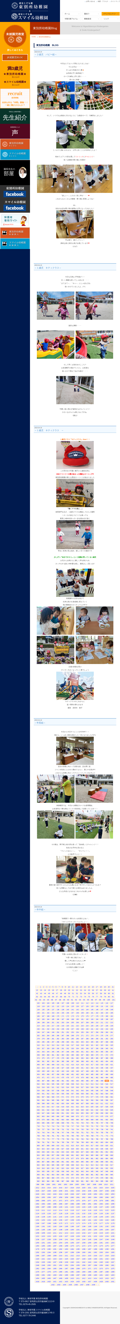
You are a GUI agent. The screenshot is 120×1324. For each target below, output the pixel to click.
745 (53, 1132)
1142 (60, 1217)
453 (111, 1071)
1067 (112, 1197)
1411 (78, 1278)
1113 (55, 1210)
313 (53, 1045)
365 (72, 1055)
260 (107, 1032)
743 (43, 1132)
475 (62, 1077)
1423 (66, 1282)
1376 (37, 1272)
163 (102, 1013)
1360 (107, 1265)
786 (97, 1139)
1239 (55, 1239)
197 (111, 1019)
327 (43, 1048)
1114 (60, 1210)
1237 (43, 1239)
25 (49, 990)
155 (62, 1013)
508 (67, 1084)
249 (53, 1032)
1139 (43, 1217)
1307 (43, 1256)
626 (97, 1107)
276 (107, 1035)
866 (97, 1155)
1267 (55, 1246)
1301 (89, 1252)
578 (97, 1097)
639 (82, 1110)
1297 (66, 1252)
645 (111, 1110)
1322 (49, 1259)
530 (97, 1087)
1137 (112, 1213)
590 (77, 1100)
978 (97, 1178)
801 (92, 1142)
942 (77, 1171)
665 (53, 1116)
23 (41, 990)
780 (67, 1139)
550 (38, 1094)
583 (43, 1100)
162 (97, 1013)
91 (72, 1000)
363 (62, 1055)
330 (57, 1048)
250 (57, 1032)
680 (48, 1120)
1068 (37, 1201)
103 (43, 1003)
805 (111, 1142)
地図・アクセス (103, 1)
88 (60, 1000)
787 (102, 1139)
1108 (107, 1207)
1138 (37, 1217)
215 (43, 1026)
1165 (112, 1220)
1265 (43, 1246)
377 (53, 1058)
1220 (107, 1233)
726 (38, 1129)
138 (57, 1010)
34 (85, 990)
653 (72, 1113)
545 (92, 1091)
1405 (43, 1278)
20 (109, 987)
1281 (55, 1249)
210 (97, 1022)
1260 (95, 1243)
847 (82, 1152)
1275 (101, 1246)
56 (93, 993)
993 (92, 1181)
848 (87, 1152)
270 (77, 1035)
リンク (111, 19)
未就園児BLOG (15, 57)
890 (57, 1162)
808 (48, 1146)
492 (67, 1081)
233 (53, 1029)
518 (38, 1087)
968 (48, 1178)
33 (81, 990)
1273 (89, 1246)
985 (53, 1181)
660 (107, 1113)
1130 (72, 1213)
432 (87, 1068)
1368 (72, 1268)
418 (97, 1065)
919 (43, 1168)
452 (107, 1071)
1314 (84, 1256)
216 (48, 1026)
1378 (49, 1272)
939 (62, 1171)
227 (102, 1026)
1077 (89, 1201)
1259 (89, 1243)
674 (97, 1116)
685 (72, 1120)
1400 (95, 1275)
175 (82, 1016)
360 (48, 1055)
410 (57, 1065)
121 (53, 1006)
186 (57, 1019)
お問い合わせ (90, 1)
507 (62, 1084)
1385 (89, 1272)
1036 (95, 1191)
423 (43, 1068)
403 (102, 1061)
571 (62, 1097)
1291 (112, 1249)
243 (102, 1029)
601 (53, 1103)
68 (61, 997)
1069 (43, 1201)
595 (102, 1100)
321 (92, 1045)
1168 (49, 1223)
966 (38, 1178)
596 (107, 1100)
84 (44, 1000)
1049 (89, 1194)
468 (107, 1074)
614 (38, 1107)
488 (48, 1081)
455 (43, 1074)
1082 (37, 1204)
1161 (89, 1220)
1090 (84, 1204)
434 (97, 1068)
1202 (84, 1230)
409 (53, 1065)
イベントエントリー (111, 14)
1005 (77, 1184)
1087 (66, 1204)
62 (37, 997)
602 (57, 1103)
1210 (49, 1233)
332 (67, 1048)
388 (107, 1058)
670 (77, 1116)
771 (102, 1136)
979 (102, 1178)
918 (38, 1168)
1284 (72, 1249)
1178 (107, 1223)
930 (97, 1168)
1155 (55, 1220)
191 (82, 1019)
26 (53, 990)
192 (87, 1019)
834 (97, 1149)
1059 (66, 1197)
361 (53, 1055)
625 (92, 1107)
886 (38, 1162)
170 (57, 1016)
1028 (49, 1191)
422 (38, 1068)
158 (77, 1013)
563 (102, 1094)
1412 (84, 1278)
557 (72, 1094)
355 (102, 1052)
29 (65, 990)
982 (38, 1181)
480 (87, 1077)
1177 (101, 1223)
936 (48, 1171)
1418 (37, 1282)
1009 (100, 1184)
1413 (89, 1278)
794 (57, 1142)
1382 (72, 1272)
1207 (112, 1230)
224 (87, 1026)
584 (48, 1100)
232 (48, 1029)
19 (105, 987)
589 (72, 1100)
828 (67, 1149)
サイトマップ (115, 1)
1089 (78, 1204)
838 (38, 1152)
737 (92, 1129)
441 (53, 1071)
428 (67, 1068)
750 (77, 1132)
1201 (78, 1230)
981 (111, 1178)
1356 (84, 1265)
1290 (107, 1249)
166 (38, 1016)
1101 (66, 1207)
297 (53, 1042)
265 (53, 1035)
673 (92, 1116)
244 (107, 1029)
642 (97, 1110)
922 (57, 1168)
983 (43, 1181)
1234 (107, 1236)
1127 (55, 1213)
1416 (107, 1278)
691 (102, 1120)
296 (48, 1042)
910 (77, 1165)
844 (67, 1152)
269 (72, 1035)
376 (48, 1058)
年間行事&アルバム (71, 19)
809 (53, 1146)
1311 (66, 1256)
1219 (101, 1233)
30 (69, 990)
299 (62, 1042)
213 (111, 1022)
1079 (101, 1201)
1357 (89, 1265)
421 (111, 1065)
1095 (112, 1204)
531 (102, 1087)
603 (62, 1103)
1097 (43, 1207)
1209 (43, 1233)
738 (97, 1129)
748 (67, 1132)
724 (107, 1126)
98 (100, 1000)
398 (77, 1061)
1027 (43, 1191)
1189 (89, 1226)
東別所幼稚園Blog (44, 37)
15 (89, 987)
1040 (37, 1194)
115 (102, 1003)
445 (72, 1071)
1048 (84, 1194)
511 (82, 1084)
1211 (55, 1233)
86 (52, 1000)
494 (77, 1081)
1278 (37, 1249)
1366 (60, 1268)
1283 (66, 1249)
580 (107, 1097)
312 (48, 1045)
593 (92, 1100)
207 (82, 1022)
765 (72, 1136)
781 (72, 1139)
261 (111, 1032)
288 (87, 1039)
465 (92, 1074)
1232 (95, 1236)
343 (43, 1052)
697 (53, 1123)
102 (38, 1003)
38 (101, 990)
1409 (66, 1278)
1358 (95, 1265)
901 (111, 1162)
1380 (60, 1272)
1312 (72, 1256)
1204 (95, 1230)
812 (67, 1146)
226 (97, 1026)
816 (87, 1146)
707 (102, 1123)
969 (53, 1178)
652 (67, 1113)
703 (82, 1123)
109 (72, 1003)
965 (111, 1175)
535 (43, 1091)
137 (53, 1010)
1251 (43, 1243)
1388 (107, 1272)
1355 (78, 1265)
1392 (49, 1275)
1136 (107, 1213)
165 (111, 1013)
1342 (84, 1262)
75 (89, 997)
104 (48, 1003)
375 (43, 1058)
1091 (89, 1204)
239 (82, 1029)
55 (89, 993)
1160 (84, 1220)
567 (43, 1097)
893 (72, 1162)
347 (62, 1052)
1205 (101, 1230)
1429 (101, 1282)
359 (43, 1055)
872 (48, 1158)
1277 (112, 1246)
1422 (60, 1282)
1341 (78, 1262)
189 (72, 1019)
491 (62, 1081)
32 (77, 990)
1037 (101, 1191)
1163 (101, 1220)
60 (109, 993)
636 (67, 1110)
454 (38, 1074)
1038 (107, 1191)
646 (38, 1113)
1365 (55, 1268)
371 (102, 1055)
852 (107, 1152)
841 (53, 1152)
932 (107, 1168)
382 (77, 1058)
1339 (66, 1262)
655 (82, 1113)
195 (102, 1019)
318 (77, 1045)
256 (87, 1032)
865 (92, 1155)
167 (43, 1016)
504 (48, 1084)
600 (48, 1103)
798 (77, 1142)
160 (87, 1013)
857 (53, 1155)
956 (67, 1175)
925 (72, 1168)
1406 (49, 1278)
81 (113, 997)
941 (72, 1171)
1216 (84, 1233)
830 (77, 1149)
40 (109, 990)
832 (87, 1149)
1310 (60, 1256)
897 (92, 1162)
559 (82, 1094)
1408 (60, 1278)
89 (64, 1000)
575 (82, 1097)
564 (107, 1094)
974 (77, 1178)
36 (93, 990)
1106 (95, 1207)
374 (38, 1058)
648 (48, 1113)
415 (82, 1065)
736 (87, 1129)
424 (48, 1068)
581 (111, 1097)
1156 (60, 1220)
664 (48, 1116)
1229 (78, 1236)
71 (73, 997)
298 (57, 1042)
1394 (60, 1275)
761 (53, 1136)
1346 (107, 1262)
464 (87, 1074)
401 (92, 1061)
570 (57, 1097)
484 (107, 1077)
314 (57, 1045)
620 (67, 1107)
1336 (49, 1262)
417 (92, 1065)
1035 (89, 1191)
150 (38, 1013)
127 (82, 1006)
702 (77, 1123)
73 (81, 997)
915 (102, 1165)
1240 (60, 1239)
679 (43, 1120)
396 (67, 1061)
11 (73, 987)
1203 (89, 1230)
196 (107, 1019)
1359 (101, 1265)
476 (67, 1077)
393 (53, 1061)
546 (97, 1091)
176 (87, 1016)
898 (97, 1162)
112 (87, 1003)
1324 (60, 1259)
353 (92, 1052)
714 (57, 1126)
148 (107, 1010)
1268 (60, 1246)
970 (57, 1178)
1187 (78, 1226)
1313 (78, 1256)
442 (57, 1071)
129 (92, 1006)
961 (92, 1175)
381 (72, 1058)
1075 (78, 1201)
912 (87, 1165)
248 (48, 1032)
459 (62, 1074)
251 (62, 1032)
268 (67, 1035)
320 (87, 1045)
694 (38, 1123)
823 (43, 1149)
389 (111, 1058)
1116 (72, 1210)
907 (62, 1165)
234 (57, 1029)
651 (62, 1113)
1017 (66, 1188)
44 (45, 993)
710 (38, 1126)
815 (82, 1146)
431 (82, 1068)
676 (107, 1116)
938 (57, 1171)
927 (82, 1168)
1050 (95, 1194)
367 (82, 1055)
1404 (37, 1278)
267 (62, 1035)
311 (43, 1045)
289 (92, 1039)
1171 (66, 1223)
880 (87, 1158)
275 (102, 1035)
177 (92, 1016)
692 (107, 1120)
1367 (66, 1268)
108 (67, 1003)
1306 (37, 1256)
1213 (66, 1233)
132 (107, 1006)
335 (82, 1048)
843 (62, 1152)
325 (111, 1045)
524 (67, 1087)
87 (56, 1000)
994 (97, 1181)
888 (48, 1162)
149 (111, 1010)
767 (82, 1136)
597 (111, 1100)
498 (97, 1081)
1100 (60, 1207)
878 (77, 1158)
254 (77, 1032)
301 (72, 1042)
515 (102, 1084)
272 (87, 1035)
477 (72, 1077)
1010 (106, 1184)
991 (82, 1181)
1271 (78, 1246)
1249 (112, 1239)
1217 (89, 1233)
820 (107, 1146)
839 (43, 1152)
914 (97, 1165)
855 (43, 1155)
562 (97, 1094)
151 (43, 1013)
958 (77, 1175)
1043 (55, 1194)
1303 (101, 1252)
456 (48, 1074)
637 (72, 1110)
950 (38, 1175)
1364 (49, 1268)
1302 (95, 1252)
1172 (72, 1223)
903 (43, 1165)
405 (111, 1061)
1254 (60, 1243)
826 (57, 1149)
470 (38, 1077)
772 (107, 1136)
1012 (37, 1188)
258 (97, 1032)
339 (102, 1048)
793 (53, 1142)
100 (108, 1000)
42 (37, 993)
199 (43, 1022)
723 (102, 1126)
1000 (48, 1184)
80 (109, 997)
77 (97, 997)
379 (62, 1058)
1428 (95, 1282)
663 (43, 1116)
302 (77, 1042)
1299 (78, 1252)
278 (38, 1039)
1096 (37, 1207)
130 (97, 1006)
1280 (49, 1249)
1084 (49, 1204)
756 (107, 1132)
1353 (66, 1265)
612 (107, 1103)
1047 (78, 1194)
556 (67, 1094)
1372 (95, 1268)
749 (72, 1132)
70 (69, 997)
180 (107, 1016)
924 (67, 1168)
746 (57, 1132)
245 (111, 1029)
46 (53, 993)
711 (43, 1126)
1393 (55, 1275)
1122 (107, 1210)
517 (111, 1084)
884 (107, 1158)
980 (107, 1178)
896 (87, 1162)
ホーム (71, 14)
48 (61, 993)
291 (102, 1039)
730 (57, 1129)
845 (72, 1152)
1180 (37, 1226)
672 (87, 1116)
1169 (55, 1223)
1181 (43, 1226)
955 (62, 1175)
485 (111, 1077)
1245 (89, 1239)
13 (81, 987)
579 (102, 1097)
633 (53, 1110)
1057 (55, 1197)
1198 (60, 1230)
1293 (43, 1252)
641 (92, 1110)
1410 (72, 1278)
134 (38, 1010)
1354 (72, 1265)
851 (102, 1152)
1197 (55, 1230)
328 (48, 1048)
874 (57, 1158)
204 (67, 1022)
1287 (89, 1249)
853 (111, 1152)
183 (43, 1019)
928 (87, 1168)
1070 (49, 1201)
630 (38, 1110)
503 (43, 1084)
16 (93, 987)
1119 (89, 1210)
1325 (66, 1259)
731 (62, 1129)
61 (113, 993)
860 (67, 1155)
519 (43, 1087)
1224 (49, 1236)
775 (43, 1139)
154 (57, 1013)
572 (67, 1097)
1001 (54, 1184)
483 (102, 1077)
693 (111, 1120)
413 (72, 1065)
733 (72, 1129)
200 (48, 1022)
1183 (55, 1226)
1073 (66, 1201)
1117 (78, 1210)
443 (62, 1071)
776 (48, 1139)
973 (72, 1178)
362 (57, 1055)
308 (107, 1042)
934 (38, 1171)
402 (97, 1061)
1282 (60, 1249)
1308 (49, 1256)
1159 (78, 1220)
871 (43, 1158)
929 (92, 1168)
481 (92, 1077)
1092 (95, 1204)
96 (92, 1000)
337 (92, 1048)
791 (43, 1142)
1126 (49, 1213)
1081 (112, 1201)
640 (87, 1110)
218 (57, 1026)
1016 (60, 1188)
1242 (72, 1239)
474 (57, 1077)
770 (97, 1136)
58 (101, 993)
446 (77, 1071)
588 (67, 1100)
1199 (66, 1230)
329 (53, 1048)
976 (87, 1178)
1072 (60, 1201)
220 (67, 1026)
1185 (66, 1226)
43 (41, 993)
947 (102, 1171)
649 (53, 1113)
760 (48, 1136)
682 (57, 1120)
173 (72, 1016)
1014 (49, 1188)
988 (67, 1181)
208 (87, 1022)
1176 (95, 1223)
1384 (84, 1272)
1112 (49, 1210)
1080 (107, 1201)
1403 (112, 1275)
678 (38, 1120)
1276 (107, 1246)
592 (87, 1100)
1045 (66, 1194)
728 (48, 1129)
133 (111, 1006)
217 (53, 1026)
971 (62, 1178)
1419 (43, 1282)
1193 (112, 1226)
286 (77, 1039)
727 (43, 1129)
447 (82, 1071)
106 (57, 1003)
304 (87, 1042)
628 (107, 1107)
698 (57, 1123)
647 (43, 1113)
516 (107, 1084)
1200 (72, 1230)
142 (77, 1010)
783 (82, 1139)
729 (53, 1129)
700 (67, 1123)
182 (38, 1019)
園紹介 (91, 14)
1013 (43, 1188)
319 (82, 1045)
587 (62, 1100)
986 (57, 1181)
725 (111, 1126)
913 (92, 1165)
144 (87, 1010)
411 (62, 1065)
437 (111, 1068)
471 (43, 1077)
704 (87, 1123)
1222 (37, 1236)
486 (38, 1081)
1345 (101, 1262)
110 (77, 1003)
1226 (60, 1236)
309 (111, 1042)
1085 (55, 1204)
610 (97, 1103)
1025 (112, 1188)
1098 (49, 1207)
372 (107, 1055)
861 (72, 1155)
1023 (101, 1188)
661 (111, 1113)
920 (48, 1168)
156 (67, 1013)
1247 (101, 1239)
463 (82, 1074)
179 (102, 1016)
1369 (78, 1268)
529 (92, 1087)
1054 (37, 1197)
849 (92, 1152)
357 (111, 1052)
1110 (37, 1210)
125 (72, 1006)
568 (48, 1097)
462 (77, 1074)
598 (38, 1103)
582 (38, 1100)
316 (67, 1045)
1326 (72, 1259)
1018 (72, 1188)
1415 (101, 1278)
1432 (53, 1285)
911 (82, 1165)
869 (111, 1155)
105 (53, 1003)
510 (77, 1084)
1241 (66, 1239)
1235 (112, 1236)
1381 (66, 1272)
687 (82, 1120)
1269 (66, 1246)
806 (38, 1146)
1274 (95, 1246)
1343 (89, 1262)
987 (62, 1181)
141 (72, 1010)
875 (62, 1158)
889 (53, 1162)
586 (57, 1100)
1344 (95, 1262)
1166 (37, 1223)
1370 (84, 1268)
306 (97, 1042)
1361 (112, 1265)
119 (43, 1006)
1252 (49, 1243)
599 (43, 1103)
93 (80, 1000)
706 (97, 1123)
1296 (60, 1252)
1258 (84, 1243)
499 (102, 1081)
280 (48, 1039)
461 (72, 1074)
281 (53, 1039)
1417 (112, 1278)
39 (105, 990)
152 (48, 1013)
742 (38, 1132)
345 (53, 1052)
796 (67, 1142)
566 (38, 1097)
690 (97, 1120)
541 (72, 1091)
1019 (78, 1188)
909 (72, 1165)
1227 (66, 1236)
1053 (112, 1194)
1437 (82, 1285)
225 (92, 1026)
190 (77, 1019)
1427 (89, 1282)
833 (92, 1149)
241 (92, 1029)
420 (107, 1065)
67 (57, 997)
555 (62, 1094)
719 (82, 1126)
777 (53, 1139)
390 (38, 1061)
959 (82, 1175)
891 (62, 1162)
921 (53, 1168)
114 (97, 1003)
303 (82, 1042)
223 (82, 1026)
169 (53, 1016)
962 (97, 1175)
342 (38, 1052)
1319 (112, 1256)
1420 (49, 1282)
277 (111, 1035)
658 (97, 1113)
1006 (83, 1184)
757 (111, 1132)
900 (107, 1162)
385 (92, 1058)
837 (111, 1149)
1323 (55, 1259)
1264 (37, 1246)
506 (57, 1084)
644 (107, 1110)
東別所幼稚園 (60, 11)
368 (87, 1055)
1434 (64, 1285)
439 (43, 1071)
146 (97, 1010)
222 (77, 1026)
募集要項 (91, 19)
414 (77, 1065)
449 (92, 1071)
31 (73, 990)
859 (62, 1155)
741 (111, 1129)
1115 (66, 1210)
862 (77, 1155)
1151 (112, 1217)
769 (92, 1136)
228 (107, 1026)
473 (53, 1077)
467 (102, 1074)
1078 (95, 1201)
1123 (112, 1210)
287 (82, 1039)
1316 (95, 1256)
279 (43, 1039)
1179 (112, 1223)
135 (43, 1010)
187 (62, 1019)
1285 (78, 1249)
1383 (78, 1272)
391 (43, 1061)
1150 (107, 1217)
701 (72, 1123)
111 (82, 1003)
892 (67, 1162)
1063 (89, 1197)
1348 (37, 1265)
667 (62, 1116)
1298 (72, 1252)
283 (62, 1039)
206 (77, 1022)
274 (97, 1035)
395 (62, 1061)
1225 (55, 1236)
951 (43, 1175)
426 (57, 1068)
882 (97, 1158)
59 (105, 993)
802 (97, 1142)
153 (53, 1013)
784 (87, 1139)
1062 (84, 1197)
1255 (66, 1243)
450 (97, 1071)
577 (92, 1097)
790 (38, 1142)
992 (87, 1181)
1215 (78, 1233)
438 (38, 1071)
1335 (43, 1262)
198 (38, 1022)
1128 (60, 1213)
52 (77, 993)
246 (38, 1032)
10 (69, 987)
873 (53, 1158)
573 (72, 1097)
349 (72, 1052)
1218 (95, 1233)
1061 (78, 1197)
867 (102, 1155)
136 (48, 1010)
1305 (112, 1252)
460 (67, 1074)
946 (97, 1171)
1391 (43, 1275)
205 (72, 1022)
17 (97, 987)
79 (105, 997)
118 (38, 1006)
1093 (101, 1204)
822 (38, 1149)
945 (92, 1171)
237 (72, 1029)
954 (57, 1175)
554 (57, 1094)
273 (92, 1035)
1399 (89, 1275)
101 (113, 1000)
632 (48, 1110)
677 (111, 1116)
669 (72, 1116)
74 (85, 997)
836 (107, 1149)
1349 (43, 1265)
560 (87, 1094)
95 (88, 1000)
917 (111, 1165)
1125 (43, 1213)
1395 (66, 1275)
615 (43, 1107)
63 (41, 997)
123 (62, 1006)
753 (92, 1132)
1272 (84, 1246)
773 (111, 1136)
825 (53, 1149)
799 (82, 1142)
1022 (95, 1188)
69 (65, 997)
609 (92, 1103)
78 (101, 997)
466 (97, 1074)
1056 (49, 1197)
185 (53, 1019)
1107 (101, 1207)
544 (87, 1091)
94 (84, 1000)
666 (57, 1116)
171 (62, 1016)
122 (57, 1006)
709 (111, 1123)
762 (57, 1136)
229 (111, 1026)
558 (77, 1094)
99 (104, 1000)
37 (97, 990)
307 (102, 1042)
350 (77, 1052)
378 (57, 1058)
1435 (70, 1285)
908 (67, 1165)
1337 (55, 1262)
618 (57, 1107)
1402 (107, 1275)
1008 (94, 1184)
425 (53, 1068)
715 (62, 1126)
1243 (78, 1239)
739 (102, 1129)
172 (67, 1016)
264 (48, 1035)
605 (72, 1103)
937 (53, 1171)
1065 (101, 1197)
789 (111, 1139)
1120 (95, 1210)
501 (111, 1081)
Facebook (15, 192)
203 (62, 1022)
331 (62, 1048)
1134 (95, 1213)
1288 (95, 1249)
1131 (78, 1213)
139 (62, 1010)
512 (87, 1084)
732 (67, 1129)
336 (87, 1048)
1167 (43, 1223)
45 (49, 993)
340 (107, 1048)
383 (82, 1058)
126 (77, 1006)
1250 (37, 1243)
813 (72, 1146)
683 (62, 1120)
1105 (89, 1207)
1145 (78, 1217)
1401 (101, 1275)
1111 (43, 1210)
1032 (72, 1191)
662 (38, 1116)
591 (82, 1100)
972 (67, 1178)
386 (97, 1058)
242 (97, 1029)
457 (53, 1074)
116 (107, 1003)
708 (107, 1123)
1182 (49, 1226)
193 (92, 1019)
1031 (66, 1191)
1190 (95, 1226)
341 (111, 1048)
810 (57, 1146)
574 (77, 1097)
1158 (72, 1220)
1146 (84, 1217)
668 (67, 1116)
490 (57, 1081)
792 (48, 1142)
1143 (66, 1217)
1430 (107, 1282)
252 (67, 1032)
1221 (112, 1233)
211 (102, 1022)
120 (48, 1006)
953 (53, 1175)
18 (101, 987)
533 (111, 1087)
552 (48, 1094)
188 (67, 1019)
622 (77, 1107)
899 (102, 1162)
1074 (72, 1201)
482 (97, 1077)
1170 (60, 1223)
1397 (78, 1275)
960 (87, 1175)
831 (82, 1149)
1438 (87, 1285)
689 (92, 1120)
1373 (101, 1268)
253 (72, 1032)
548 (107, 1091)
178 (97, 1016)
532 (107, 1087)
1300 (84, 1252)
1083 (43, 1204)
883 (102, 1158)
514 (97, 1084)
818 (97, 1146)
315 (62, 1045)
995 (102, 1181)
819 (102, 1146)
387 (102, 1058)
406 (38, 1065)
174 (77, 1016)
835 (102, 1149)
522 (57, 1087)
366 (77, 1055)
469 (111, 1074)
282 (57, 1039)
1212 (60, 1233)
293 (111, 1039)
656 (87, 1113)
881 (92, 1158)
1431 (112, 1282)
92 (76, 1000)
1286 (84, 1249)
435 (102, 1068)
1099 (55, 1207)
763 (62, 1136)
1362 (37, 1268)
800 (87, 1142)
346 (57, 1052)
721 (92, 1126)
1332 (107, 1259)
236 (67, 1029)
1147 (89, 1217)
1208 (37, 1233)
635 (62, 1110)
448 (87, 1071)
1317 (101, 1256)
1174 (84, 1223)
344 (48, 1052)
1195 (43, 1230)
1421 (55, 1282)
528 (87, 1087)
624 (87, 1107)
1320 (37, 1259)
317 (72, 1045)
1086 (60, 1204)
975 (82, 1178)
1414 (95, 1278)
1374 (107, 1268)
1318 (107, 1256)
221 (72, 1026)
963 (102, 1175)
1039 (112, 1191)
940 (67, 1171)
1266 (49, 1246)
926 (77, 1168)
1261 (101, 1243)
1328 (84, 1259)
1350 (49, 1265)
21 (113, 987)
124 (67, 1006)
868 (107, 1155)
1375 (112, 1268)
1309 (55, 1256)
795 (62, 1142)
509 (72, 1084)
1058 (60, 1197)
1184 (60, 1226)
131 (102, 1006)
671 (82, 1116)
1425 (78, 1282)
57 (97, 993)
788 (107, 1139)
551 (43, 1094)
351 (82, 1052)
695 (43, 1123)
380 (67, 1058)
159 (82, 1013)
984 (48, 1181)
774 (38, 1139)
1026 (37, 1191)
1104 (84, 1207)
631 (43, 1110)
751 (82, 1132)
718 (77, 1126)
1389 (112, 1272)
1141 (55, 1217)
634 (57, 1110)
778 (57, 1139)
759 (43, 1136)
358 (38, 1055)
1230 (84, 1236)
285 (72, 1039)
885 (111, 1158)
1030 (60, 1191)
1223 (43, 1236)
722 (97, 1126)
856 (48, 1155)
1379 (55, 1272)
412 (67, 1065)
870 (38, 1158)
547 (102, 1091)
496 (87, 1081)
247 (43, 1032)
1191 (101, 1226)
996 (107, 1181)
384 (87, 1058)
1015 (55, 1188)
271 (82, 1035)
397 (72, 1061)
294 (38, 1042)
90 (68, 1000)
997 (111, 1181)
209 (92, 1022)
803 (102, 1142)
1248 (107, 1239)
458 (57, 1074)
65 (49, 997)
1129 (66, 1213)
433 (92, 1068)
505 (53, 1084)
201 (53, 1022)
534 (38, 1091)
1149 (101, 1217)
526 (77, 1087)
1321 (43, 1259)
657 (92, 1113)
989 (72, 1181)
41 (113, 990)
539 (62, 1091)
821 (111, 1146)
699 (62, 1123)
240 (87, 1029)
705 (92, 1123)
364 (67, 1055)
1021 (89, 1188)
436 (107, 1068)
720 (87, 1126)
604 (67, 1103)
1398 (84, 1275)
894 (77, 1162)
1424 (72, 1282)
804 (107, 1142)
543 (82, 1091)
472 (48, 1077)
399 (82, 1061)
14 (85, 987)
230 (38, 1029)
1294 (49, 1252)
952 (48, 1175)
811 (62, 1146)
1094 (107, 1204)
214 (38, 1026)
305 (92, 1042)
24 (45, 990)
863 (82, 1155)
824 (48, 1149)
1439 (93, 1285)
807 (43, 1146)
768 (87, 1136)
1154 (49, 1220)
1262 (107, 1243)
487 (43, 1081)
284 (67, 1039)
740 (107, 1129)
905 (53, 1165)
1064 (95, 1197)
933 (111, 1168)
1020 (84, 1188)
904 (48, 1165)
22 (37, 990)
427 (62, 1068)
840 (48, 1152)
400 (87, 1061)
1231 (89, 1236)
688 (87, 1120)
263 (43, 1035)
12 (77, 987)
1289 (101, 1249)
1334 (37, 1262)
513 (92, 1084)
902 (38, 1165)
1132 (84, 1213)
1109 (112, 1207)
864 (87, 1155)
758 (38, 1136)
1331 (101, 1259)
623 (82, 1107)
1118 (84, 1210)
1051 (101, 1194)
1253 (55, 1243)
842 (57, 1152)
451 (102, 1071)
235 (62, 1029)
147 (102, 1010)
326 (38, 1048)
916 (107, 1165)
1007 (88, 1184)
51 (73, 993)
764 (67, 1136)
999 (42, 1184)
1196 (49, 1230)
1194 (37, 1230)
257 (92, 1032)
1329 (89, 1259)
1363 (43, 1268)
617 (53, 1107)
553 (53, 1094)
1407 (55, 1278)
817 (92, 1146)
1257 (78, 1243)
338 (97, 1048)
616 (48, 1107)
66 (53, 997)
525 (72, 1087)
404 (107, 1061)
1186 (72, 1226)
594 (97, 1100)
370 (97, 1055)
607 (82, 1103)
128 (87, 1006)
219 (62, 1026)
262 (38, 1035)
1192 (107, 1226)
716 (67, 1126)
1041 (43, 1194)
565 (111, 1094)
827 (62, 1149)
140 (67, 1010)
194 (97, 1019)
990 (77, 1181)
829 (72, 1149)
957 (72, 1175)
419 (102, 1065)
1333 (112, 1259)
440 (48, 1071)
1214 (72, 1233)
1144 (72, 1217)
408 (48, 1065)
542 (77, 1091)
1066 (107, 1197)
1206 (107, 1230)
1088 (72, 1204)
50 (69, 993)
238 (77, 1029)
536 (48, 1091)
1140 (49, 1217)
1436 (76, 1285)
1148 (95, 1217)
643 (102, 1110)
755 (102, 1132)
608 (87, 1103)
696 (48, 1123)
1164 (107, 1220)
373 (111, 1055)
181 (111, 1016)
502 (38, 1084)
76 (93, 997)
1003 (65, 1184)
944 (87, 1171)
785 (92, 1139)
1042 (49, 1194)
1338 (60, 1262)
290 (97, 1039)
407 (43, 1065)
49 (65, 993)
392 (48, 1061)
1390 (37, 1275)
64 (45, 997)
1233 (101, 1236)
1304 (107, 1252)
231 (43, 1029)
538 (57, 1091)
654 (77, 1113)
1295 (55, 1252)
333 (72, 1048)
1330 (95, 1259)
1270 (72, 1246)
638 (77, 1110)
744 (48, 1132)
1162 (95, 1220)
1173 (78, 1223)
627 (102, 1107)
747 (62, 1132)
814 (77, 1146)
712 (48, 1126)
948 (107, 1171)
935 (43, 1171)
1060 (72, 1197)
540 (67, 1091)
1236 (37, 1239)
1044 (60, 1194)
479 (82, 1077)
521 (53, 1087)
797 (72, 1142)
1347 (112, 1262)
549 (111, 1091)
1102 (72, 1207)
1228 (72, 1236)
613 (111, 1103)
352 (87, 1052)
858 (57, 1155)
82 (36, 1000)
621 (72, 1107)
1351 (55, 1265)
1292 (37, 1252)
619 (62, 1107)
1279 (43, 1249)
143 (82, 1010)
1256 (72, 1243)
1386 (95, 1272)
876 (67, 1158)
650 (57, 1113)
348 (67, 1052)
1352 (60, 1265)
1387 (101, 1272)
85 (48, 1000)
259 (102, 1032)
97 (96, 1000)
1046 (72, 1194)
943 (82, 1171)
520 (48, 1087)
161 (92, 1013)
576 (87, 1097)
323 (102, 1045)
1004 (71, 1184)
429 (72, 1068)
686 (77, 1120)
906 (57, 1165)
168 (48, 1016)
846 (77, 1152)
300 (67, 1042)
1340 (72, 1262)
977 (92, 1178)
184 (48, 1019)
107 (62, 1003)
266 (57, 1035)
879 (82, 1158)
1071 (55, 1201)
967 (43, 1178)
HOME (34, 36)
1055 (43, 1197)
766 (77, 1136)
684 (67, 1120)
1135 (101, 1213)
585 (53, 1100)
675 (102, 1116)
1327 (78, 1259)
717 (72, 1126)
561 (92, 1094)
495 (82, 1081)
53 (81, 993)
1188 (84, 1226)
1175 (89, 1223)
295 (43, 1042)
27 (57, 990)
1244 (84, 1239)
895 (82, 1162)
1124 (37, 1213)
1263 (112, 1243)
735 (82, 1129)
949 (111, 1171)
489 (53, 1081)
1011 (112, 1184)
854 (38, 1155)
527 (82, 1087)
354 (97, 1052)
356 (107, 1052)
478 (77, 1077)
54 (85, 993)
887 (43, 1162)
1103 (78, 1207)
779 (62, 1139)
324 (107, 1045)
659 (102, 1113)
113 (92, 1003)
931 (102, 1168)
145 (92, 1010)
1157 (66, 1220)
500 (107, 1081)
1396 (72, 1275)
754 (97, 1132)
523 (62, 1087)
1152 (37, 1220)
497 (92, 1081)
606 (77, 1103)
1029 (55, 1191)
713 (53, 1126)
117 (111, 1003)
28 (61, 990)
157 (72, 1013)
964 (107, 1175)
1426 (84, 1282)
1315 (89, 1256)
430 (77, 1068)
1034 (84, 1191)
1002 (60, 1184)
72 (77, 997)
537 (53, 1091)
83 (40, 1000)
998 (37, 1184)
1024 (107, 1188)
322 (97, 1045)
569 (53, 1097)
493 (72, 1081)
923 (62, 1168)
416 (87, 1065)
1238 (49, 1239)
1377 (43, 1272)
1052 (107, 1194)
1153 (43, 1220)
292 (107, 1039)
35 (89, 990)
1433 (58, 1285)
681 (53, 1120)
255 (82, 1032)
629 (111, 1107)
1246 (95, 1239)
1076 (84, 1201)
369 (92, 1055)
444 (67, 1071)
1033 (78, 1191)
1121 (101, 1210)
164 (107, 1013)
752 (87, 1132)
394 (57, 1061)
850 (97, 1152)
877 (72, 1158)
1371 (89, 1268)
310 (38, 1045)
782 (77, 1139)
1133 (89, 1213)
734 (77, 1129)
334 (77, 1048)
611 (102, 1103)
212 (107, 1022)
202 (57, 1022)
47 (57, 993)
